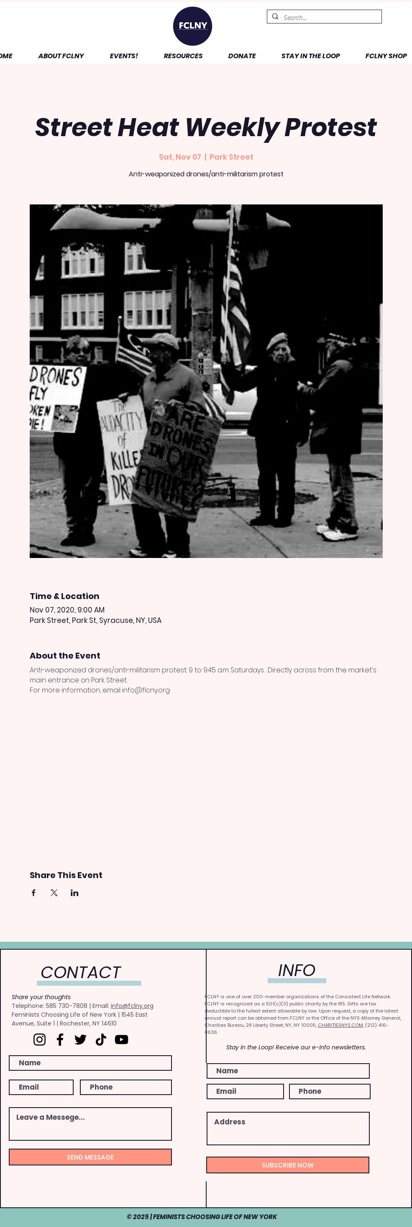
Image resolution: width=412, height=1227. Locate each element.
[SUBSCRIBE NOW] (287, 1165)
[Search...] (323, 18)
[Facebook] (60, 1039)
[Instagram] (39, 1039)
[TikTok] (101, 1039)
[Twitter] (80, 1039)
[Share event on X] (54, 892)
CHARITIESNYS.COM (340, 1025)
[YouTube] (121, 1039)
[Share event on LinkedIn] (75, 892)
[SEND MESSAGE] (90, 1157)
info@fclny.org (132, 1006)
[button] (54, 55)
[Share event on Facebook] (34, 892)
